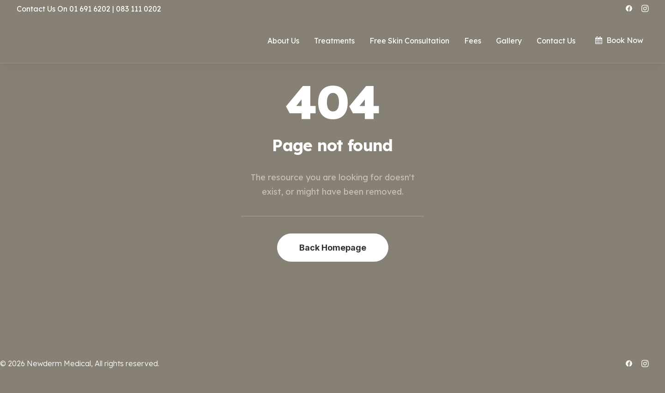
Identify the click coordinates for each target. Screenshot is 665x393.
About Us (283, 40)
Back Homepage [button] (332, 247)
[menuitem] (629, 8)
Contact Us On (42, 8)
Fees (472, 40)
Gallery (509, 40)
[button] (629, 8)
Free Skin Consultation (409, 40)
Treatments (334, 40)
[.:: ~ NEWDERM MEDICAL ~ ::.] (66, 40)
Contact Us (556, 40)
